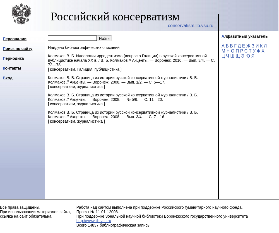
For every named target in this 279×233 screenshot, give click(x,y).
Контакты (12, 68)
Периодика (13, 58)
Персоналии (15, 39)
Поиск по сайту (17, 48)
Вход (8, 78)
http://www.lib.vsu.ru (93, 220)
